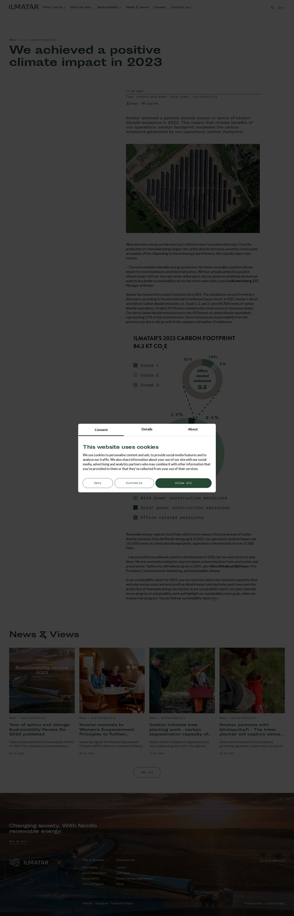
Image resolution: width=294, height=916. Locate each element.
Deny (98, 483)
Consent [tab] (101, 430)
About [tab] (193, 429)
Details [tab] (147, 429)
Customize (134, 483)
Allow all (183, 483)
